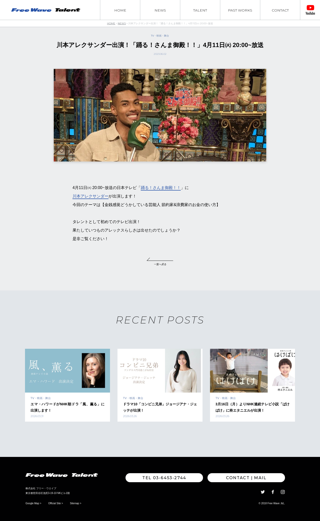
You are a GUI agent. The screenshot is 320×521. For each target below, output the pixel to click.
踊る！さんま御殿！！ (161, 188)
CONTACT (280, 10)
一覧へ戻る (160, 264)
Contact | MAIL (246, 477)
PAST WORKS (240, 10)
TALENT (200, 10)
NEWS (160, 10)
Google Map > (33, 503)
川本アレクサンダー (90, 196)
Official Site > (55, 503)
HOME (120, 10)
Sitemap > (75, 503)
